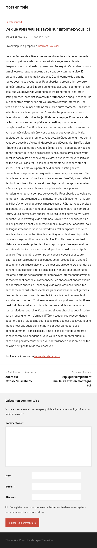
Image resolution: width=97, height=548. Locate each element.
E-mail (10, 486)
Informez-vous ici (48, 46)
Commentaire (14, 422)
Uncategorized (13, 21)
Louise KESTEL (18, 36)
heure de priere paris (47, 356)
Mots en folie (16, 6)
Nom (9, 475)
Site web (10, 497)
